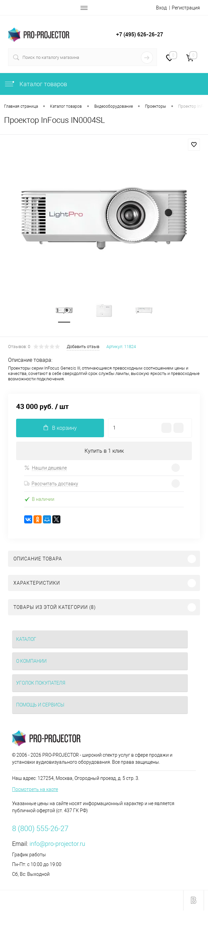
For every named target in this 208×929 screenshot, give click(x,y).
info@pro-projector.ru (57, 843)
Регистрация (186, 7)
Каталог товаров (35, 84)
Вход (161, 7)
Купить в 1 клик (104, 451)
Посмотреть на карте (35, 789)
